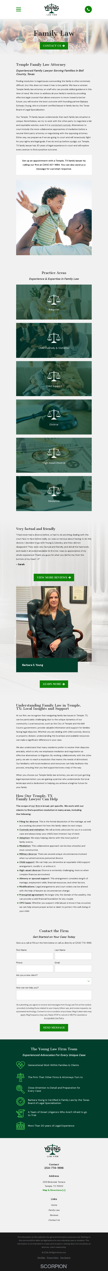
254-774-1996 (54, 1164)
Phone (19, 959)
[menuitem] (41, 1254)
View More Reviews (54, 577)
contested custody (61, 125)
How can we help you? (27, 984)
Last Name (60, 946)
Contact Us (54, 45)
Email (57, 959)
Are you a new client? (27, 972)
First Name (21, 946)
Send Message (54, 1024)
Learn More (54, 680)
